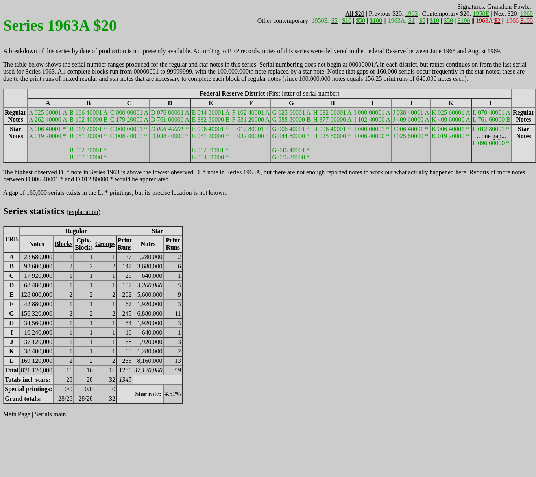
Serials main (50, 414)
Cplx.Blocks (83, 244)
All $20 (354, 13)
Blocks (63, 243)
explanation (83, 212)
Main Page (16, 414)
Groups (105, 243)
